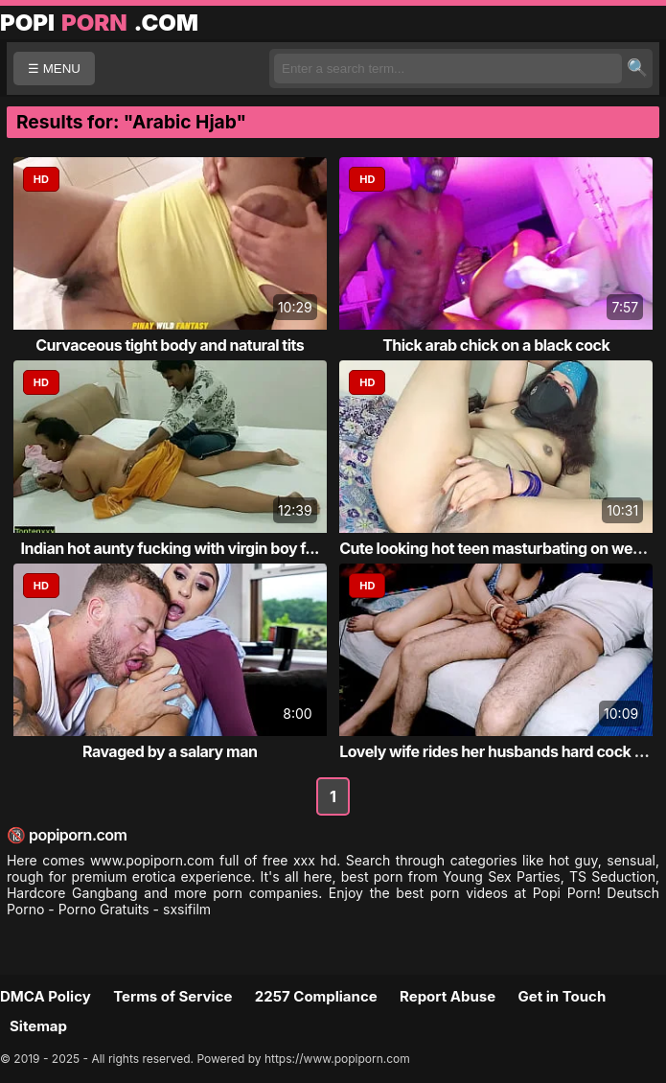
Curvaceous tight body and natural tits (169, 345)
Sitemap (38, 1026)
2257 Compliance (316, 996)
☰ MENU (54, 68)
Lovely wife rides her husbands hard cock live (498, 751)
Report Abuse (447, 996)
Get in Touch (561, 996)
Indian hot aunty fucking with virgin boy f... (170, 548)
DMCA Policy (45, 996)
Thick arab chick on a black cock (495, 345)
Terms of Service (172, 996)
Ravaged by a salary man (169, 751)
